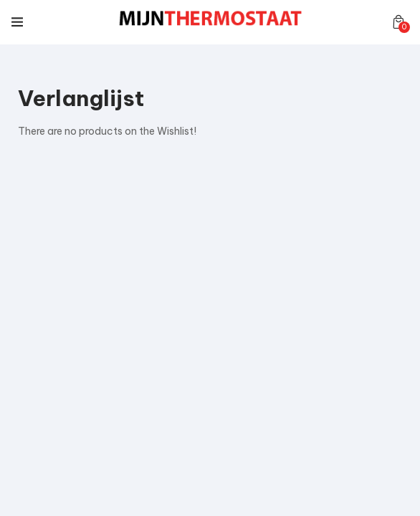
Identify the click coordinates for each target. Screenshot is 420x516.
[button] (398, 21)
